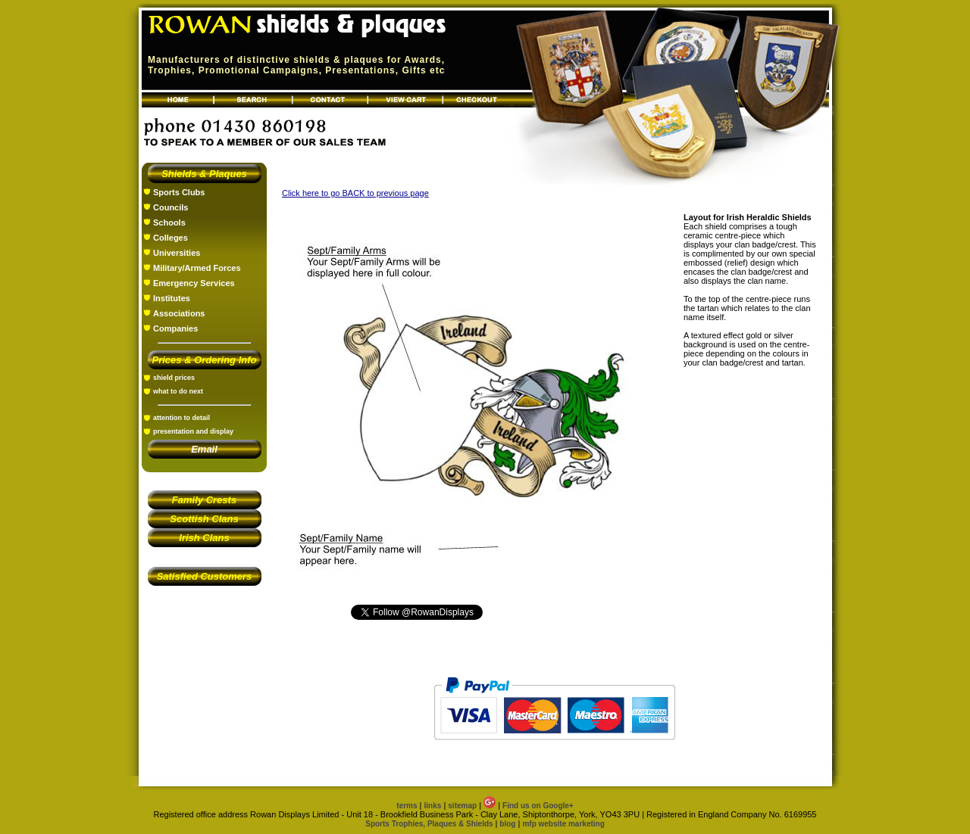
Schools (169, 222)
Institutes (171, 298)
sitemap (462, 805)
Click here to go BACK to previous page (355, 193)
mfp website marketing (563, 824)
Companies (175, 328)
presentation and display (193, 431)
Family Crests (204, 500)
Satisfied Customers (204, 576)
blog (507, 824)
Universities (176, 252)
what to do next (178, 391)
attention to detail (181, 418)
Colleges (170, 237)
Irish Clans (204, 537)
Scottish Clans (204, 518)
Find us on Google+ (538, 805)
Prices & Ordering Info (204, 360)
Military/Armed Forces (197, 267)
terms (406, 805)
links (433, 805)
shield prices (174, 377)
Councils (170, 207)
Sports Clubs (179, 192)
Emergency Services (194, 283)
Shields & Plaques (204, 173)
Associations (179, 313)
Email (204, 449)
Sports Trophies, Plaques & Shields (430, 824)
